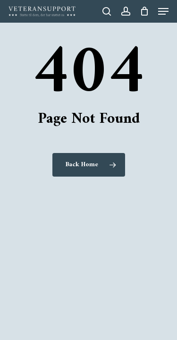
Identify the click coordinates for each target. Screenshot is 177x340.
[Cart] (144, 11)
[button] (163, 11)
